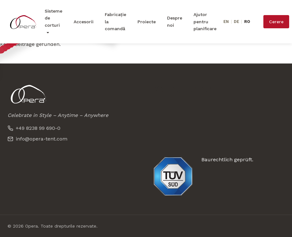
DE (236, 21)
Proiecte (147, 21)
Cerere (276, 21)
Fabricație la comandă (115, 21)
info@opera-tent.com (37, 139)
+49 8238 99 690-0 (34, 128)
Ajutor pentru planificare (205, 21)
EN (226, 21)
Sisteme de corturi (53, 18)
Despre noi (174, 21)
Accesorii (83, 21)
